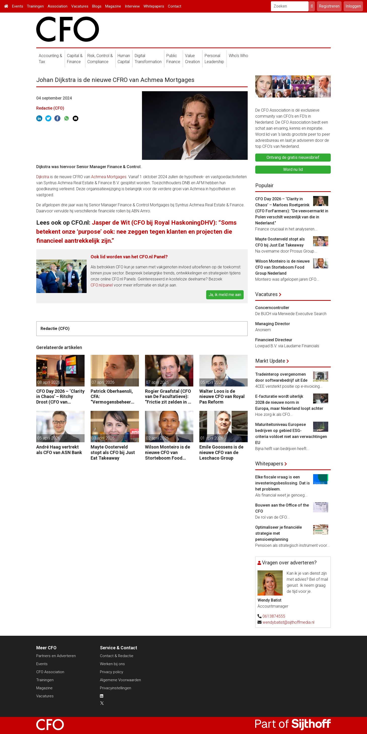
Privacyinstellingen (115, 688)
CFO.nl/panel (102, 285)
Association (57, 6)
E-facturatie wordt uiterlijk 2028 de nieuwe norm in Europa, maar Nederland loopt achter (289, 402)
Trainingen (35, 6)
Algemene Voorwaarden (120, 680)
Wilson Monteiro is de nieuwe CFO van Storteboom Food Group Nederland (167, 452)
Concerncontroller (272, 307)
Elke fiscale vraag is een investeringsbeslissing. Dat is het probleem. (282, 483)
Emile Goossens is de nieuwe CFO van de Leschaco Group (221, 452)
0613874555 (274, 616)
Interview (132, 6)
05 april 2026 (211, 382)
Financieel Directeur (273, 339)
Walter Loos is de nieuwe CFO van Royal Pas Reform (222, 396)
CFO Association (50, 672)
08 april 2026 (48, 382)
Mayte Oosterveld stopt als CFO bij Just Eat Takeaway (113, 452)
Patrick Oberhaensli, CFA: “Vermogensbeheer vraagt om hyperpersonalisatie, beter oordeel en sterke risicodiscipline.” (112, 396)
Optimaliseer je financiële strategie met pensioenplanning (278, 533)
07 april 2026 (103, 382)
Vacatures (79, 6)
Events (17, 6)
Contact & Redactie (116, 656)
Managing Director (272, 323)
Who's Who (238, 55)
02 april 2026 (157, 438)
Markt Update (270, 361)
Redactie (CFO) (50, 108)
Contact (174, 6)
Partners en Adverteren (56, 656)
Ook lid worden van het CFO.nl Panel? (129, 256)
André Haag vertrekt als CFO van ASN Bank (59, 449)
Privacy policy (111, 672)
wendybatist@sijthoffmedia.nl (288, 622)
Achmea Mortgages (108, 176)
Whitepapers (153, 6)
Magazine (113, 6)
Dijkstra (42, 176)
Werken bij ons (112, 664)
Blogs (96, 6)
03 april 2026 (103, 438)
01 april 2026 (211, 438)
